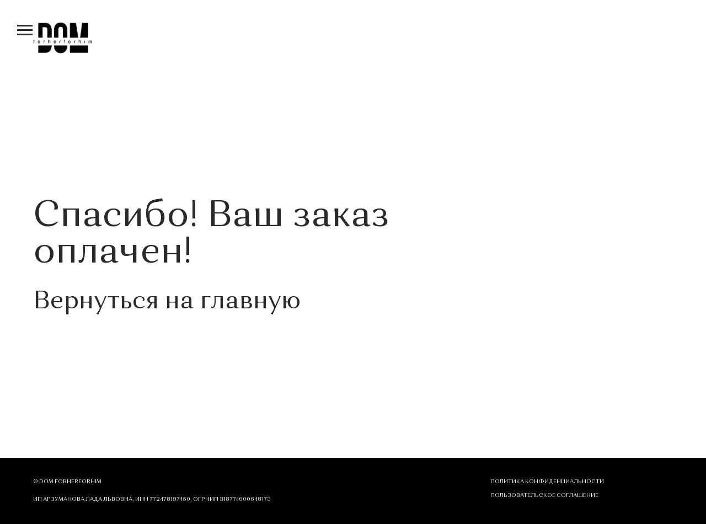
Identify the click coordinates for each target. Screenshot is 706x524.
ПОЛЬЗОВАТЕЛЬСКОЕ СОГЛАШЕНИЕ (544, 495)
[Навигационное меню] (25, 30)
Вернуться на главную (167, 302)
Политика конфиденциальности (547, 481)
